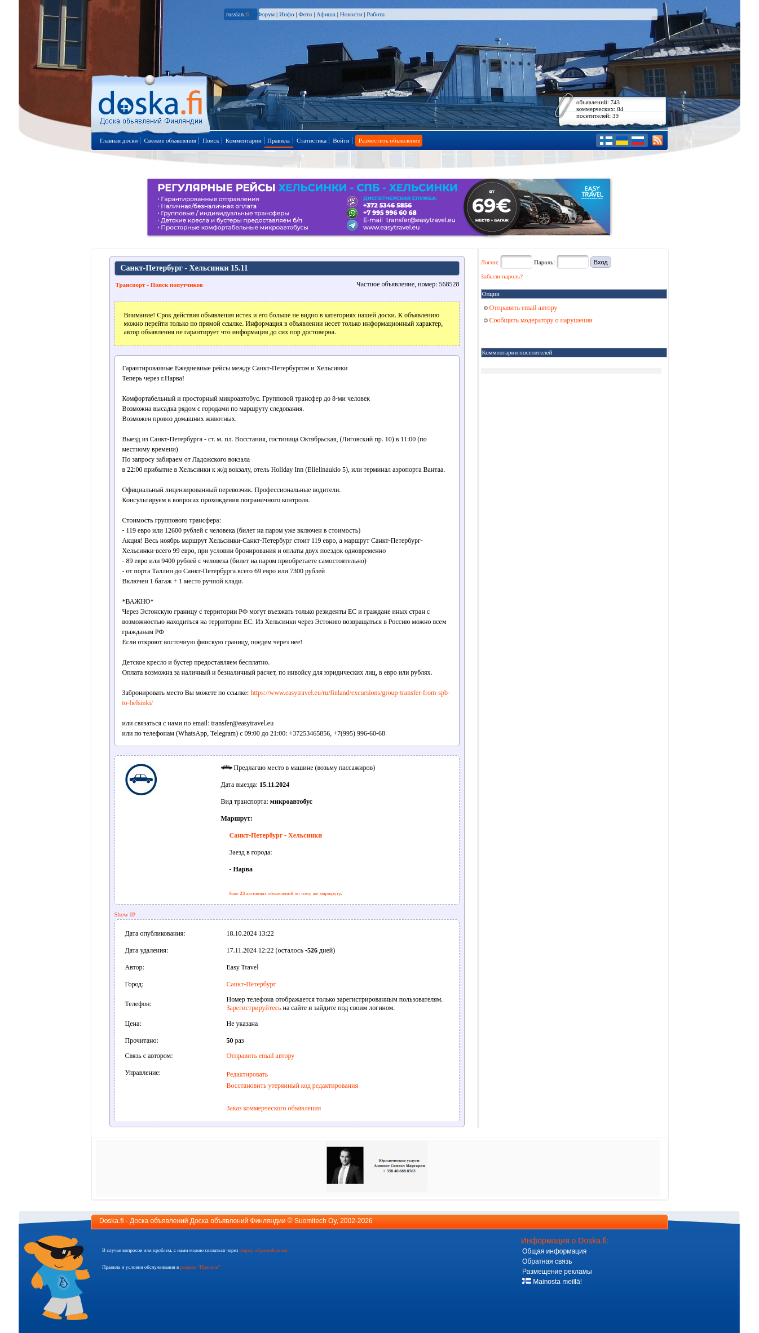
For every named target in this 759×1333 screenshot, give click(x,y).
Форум (266, 14)
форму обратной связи (263, 1250)
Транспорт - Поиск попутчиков (159, 284)
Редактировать (247, 1074)
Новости (351, 14)
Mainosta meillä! (552, 1282)
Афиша (326, 14)
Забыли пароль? (502, 276)
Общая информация (554, 1251)
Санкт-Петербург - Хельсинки (276, 835)
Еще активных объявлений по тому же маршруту (285, 893)
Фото (305, 14)
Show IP (125, 914)
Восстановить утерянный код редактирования (292, 1086)
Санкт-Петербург (251, 984)
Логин (489, 262)
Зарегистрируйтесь (254, 1008)
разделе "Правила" (200, 1267)
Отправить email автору (261, 1056)
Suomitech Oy (315, 1221)
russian (237, 14)
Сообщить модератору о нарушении (538, 320)
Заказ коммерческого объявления (274, 1108)
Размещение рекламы (557, 1272)
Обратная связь (547, 1261)
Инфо (286, 14)
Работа (376, 14)
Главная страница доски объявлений (151, 102)
